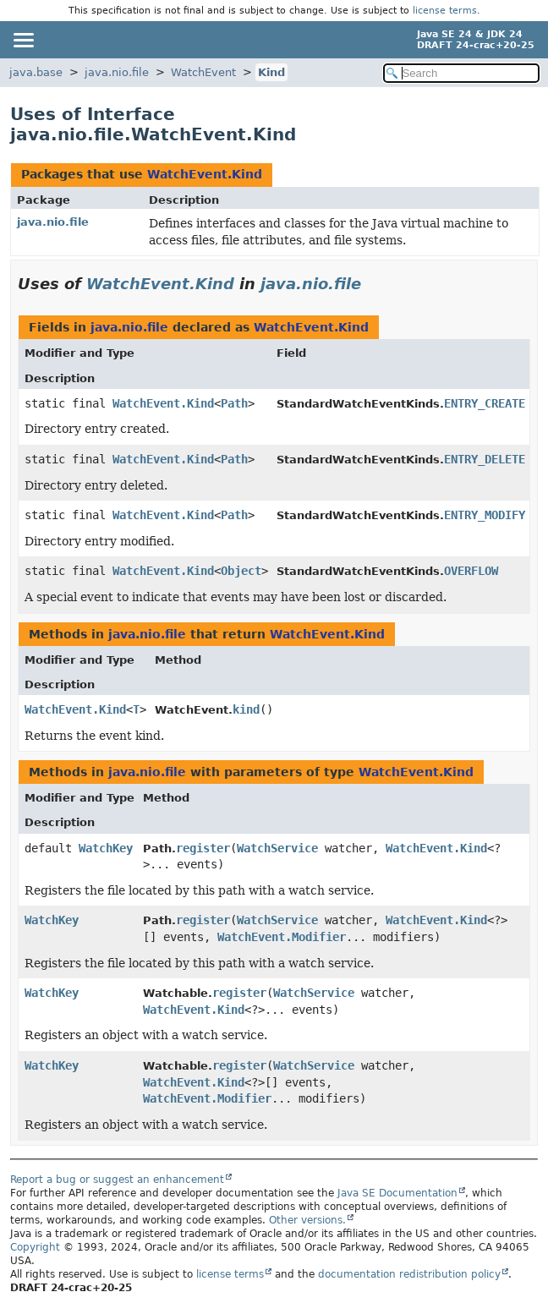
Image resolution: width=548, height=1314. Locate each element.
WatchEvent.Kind (204, 174)
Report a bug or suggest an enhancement (117, 1179)
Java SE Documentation (397, 1193)
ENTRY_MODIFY (484, 515)
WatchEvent (203, 72)
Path (234, 403)
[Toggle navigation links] (22, 40)
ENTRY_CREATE (484, 403)
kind (246, 709)
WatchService (277, 848)
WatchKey (106, 848)
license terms (445, 10)
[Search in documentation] (461, 73)
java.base (36, 72)
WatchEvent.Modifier (281, 937)
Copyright (35, 1247)
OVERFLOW (471, 571)
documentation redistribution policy (409, 1274)
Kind (271, 72)
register (203, 848)
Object (241, 571)
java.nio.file (117, 72)
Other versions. (307, 1220)
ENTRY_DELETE (484, 459)
